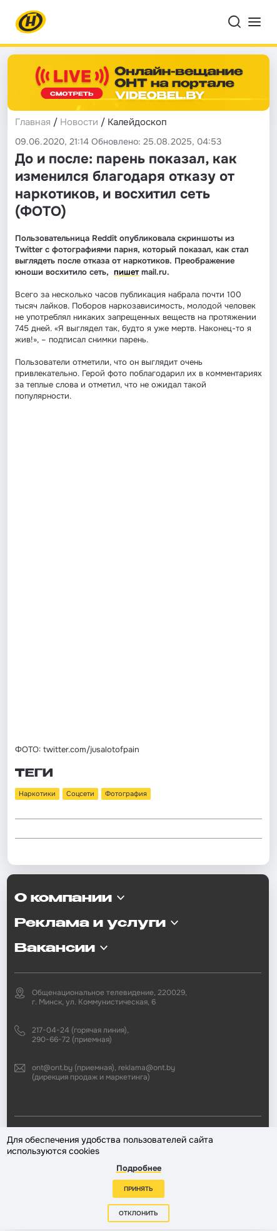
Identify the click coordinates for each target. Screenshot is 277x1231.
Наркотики (37, 793)
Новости (79, 122)
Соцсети (80, 793)
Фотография (126, 793)
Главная (33, 122)
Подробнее (138, 1168)
